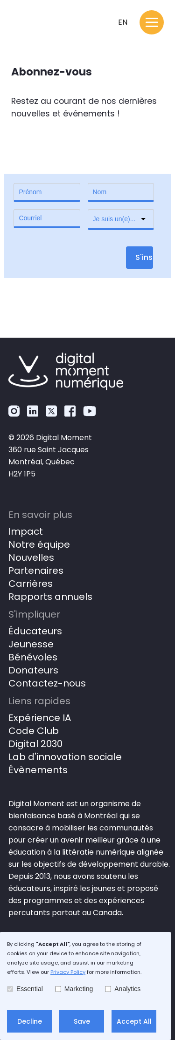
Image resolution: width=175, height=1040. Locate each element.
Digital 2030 (35, 743)
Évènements (38, 769)
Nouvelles (31, 557)
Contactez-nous (47, 683)
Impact (25, 531)
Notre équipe (39, 544)
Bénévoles (32, 657)
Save (82, 1021)
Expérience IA (39, 717)
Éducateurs (35, 631)
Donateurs (33, 670)
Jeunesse (31, 644)
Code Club (33, 730)
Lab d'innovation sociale (65, 756)
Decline (29, 1021)
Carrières (30, 583)
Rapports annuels (50, 596)
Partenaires (35, 570)
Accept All (134, 1021)
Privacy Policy (67, 972)
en (122, 22)
